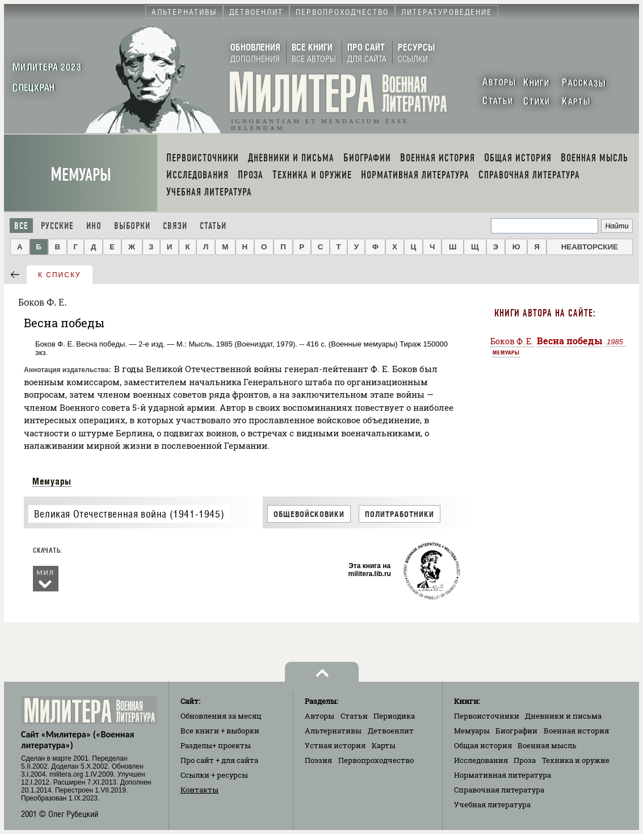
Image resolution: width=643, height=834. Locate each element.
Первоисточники (486, 716)
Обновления (221, 716)
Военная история (576, 730)
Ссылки (214, 775)
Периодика (394, 716)
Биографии (516, 730)
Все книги (219, 730)
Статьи (213, 226)
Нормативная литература (502, 775)
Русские (57, 226)
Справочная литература (499, 790)
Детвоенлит (391, 730)
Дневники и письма (563, 716)
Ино (94, 226)
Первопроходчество (376, 760)
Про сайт (219, 760)
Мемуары (81, 174)
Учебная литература (492, 804)
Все (21, 226)
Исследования (481, 760)
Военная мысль (547, 745)
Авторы (319, 716)
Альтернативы (333, 730)
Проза (525, 760)
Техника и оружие (576, 760)
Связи (175, 226)
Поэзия (318, 760)
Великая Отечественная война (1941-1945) (129, 514)
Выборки (132, 226)
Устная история (335, 745)
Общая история (483, 745)
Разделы (215, 745)
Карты (384, 745)
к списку (59, 275)
